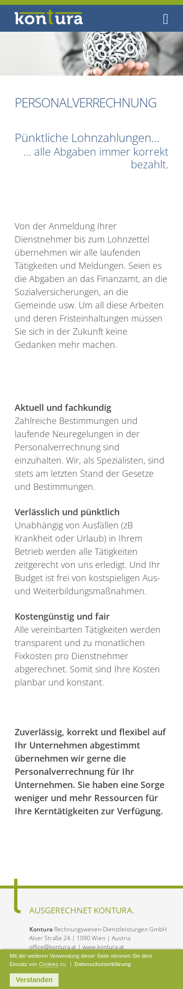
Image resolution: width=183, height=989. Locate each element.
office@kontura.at (52, 947)
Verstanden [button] (34, 980)
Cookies (49, 964)
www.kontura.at (103, 947)
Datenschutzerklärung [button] (102, 964)
